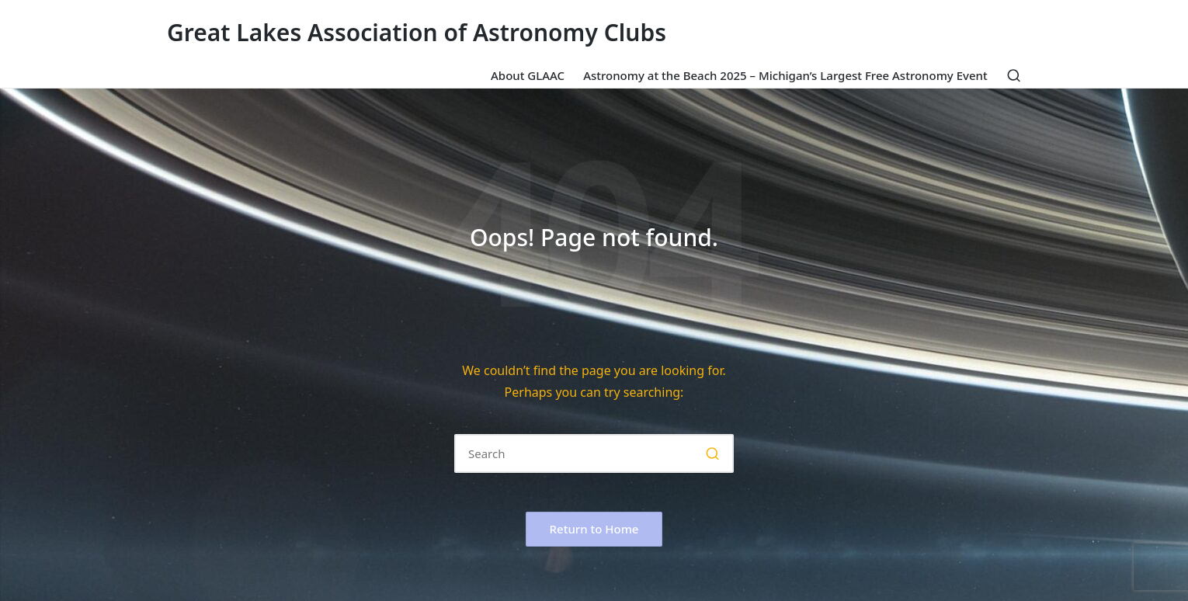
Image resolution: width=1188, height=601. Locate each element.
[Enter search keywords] (594, 453)
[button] (712, 453)
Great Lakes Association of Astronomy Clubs (416, 32)
